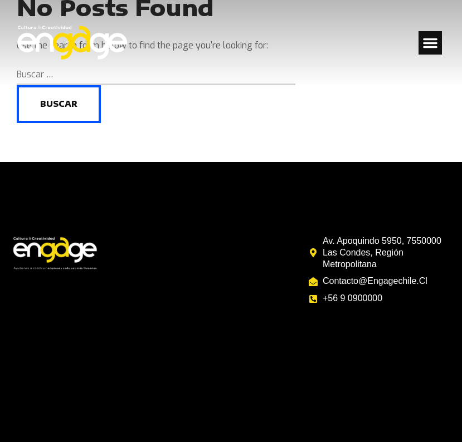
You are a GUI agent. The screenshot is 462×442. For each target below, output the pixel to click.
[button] (430, 43)
